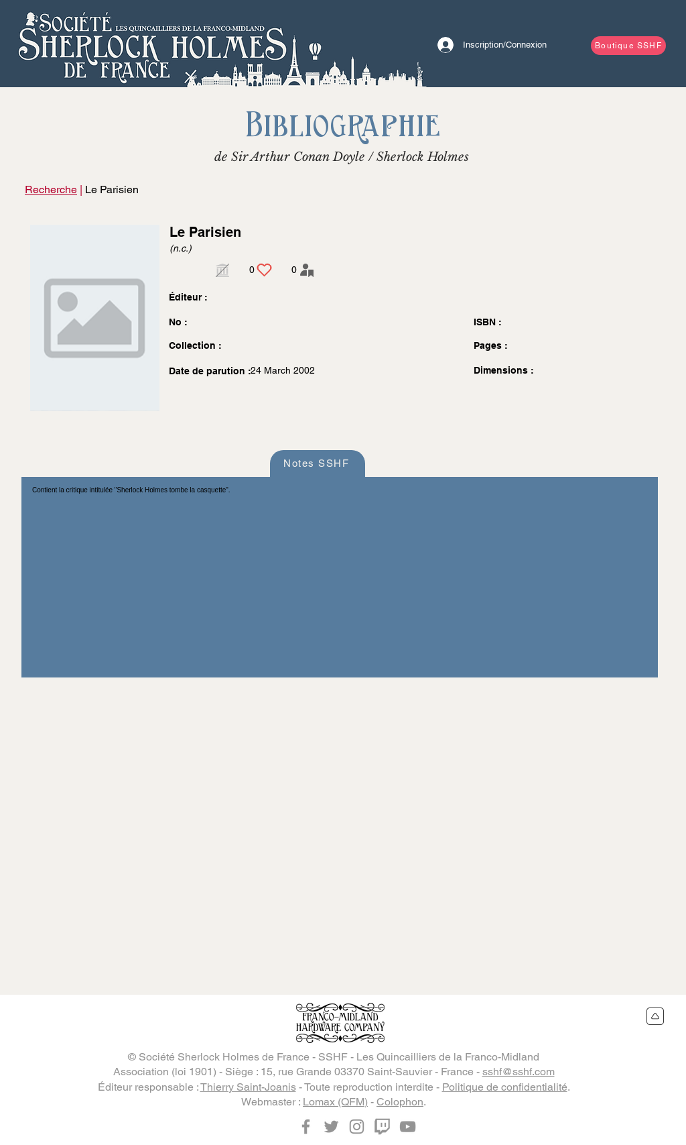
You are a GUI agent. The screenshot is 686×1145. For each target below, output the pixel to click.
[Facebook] (306, 1126)
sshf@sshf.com (518, 1071)
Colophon (399, 1101)
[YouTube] (407, 1126)
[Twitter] (331, 1126)
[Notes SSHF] (317, 463)
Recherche (51, 189)
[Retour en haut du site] (655, 1016)
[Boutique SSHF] (628, 45)
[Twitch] (382, 1126)
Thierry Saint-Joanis (248, 1087)
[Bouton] (152, 43)
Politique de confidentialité (504, 1087)
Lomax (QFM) (335, 1101)
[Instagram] (356, 1126)
